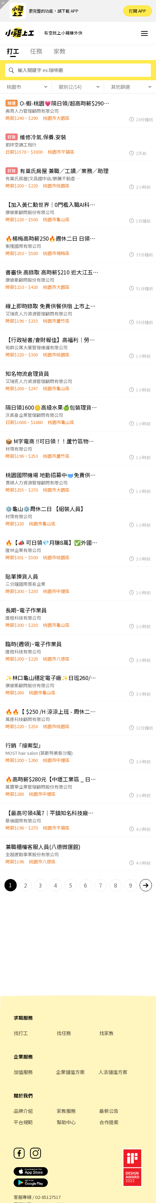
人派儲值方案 (113, 1071)
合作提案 (108, 1122)
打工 (13, 50)
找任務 (64, 1033)
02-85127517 (48, 1197)
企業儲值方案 (70, 1071)
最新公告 (108, 1110)
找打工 (21, 1033)
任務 (36, 50)
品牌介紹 (23, 1110)
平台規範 (23, 1122)
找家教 (106, 1033)
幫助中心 (66, 1122)
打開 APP (137, 11)
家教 (59, 50)
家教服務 (66, 1110)
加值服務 (23, 1071)
